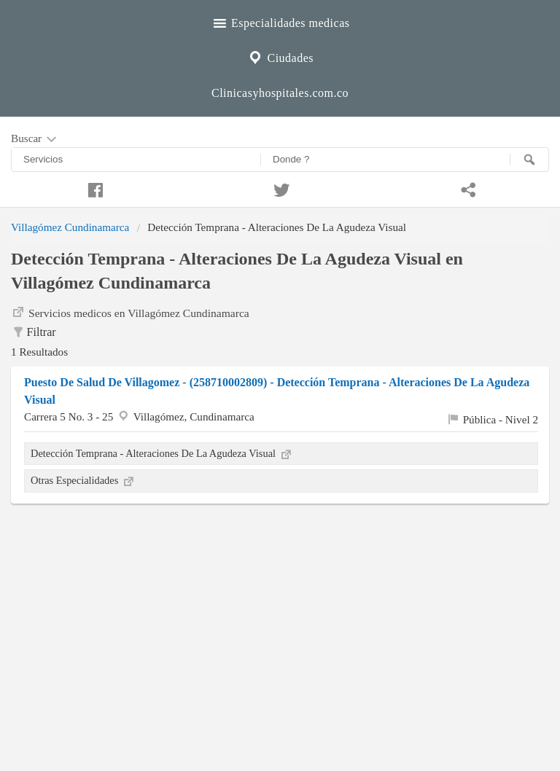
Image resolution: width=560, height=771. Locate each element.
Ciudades (280, 56)
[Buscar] (529, 159)
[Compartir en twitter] (280, 188)
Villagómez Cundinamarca (70, 227)
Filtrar (33, 333)
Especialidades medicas (280, 21)
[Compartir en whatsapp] (466, 188)
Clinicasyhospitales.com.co (280, 93)
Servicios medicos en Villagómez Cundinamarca (130, 312)
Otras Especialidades (83, 480)
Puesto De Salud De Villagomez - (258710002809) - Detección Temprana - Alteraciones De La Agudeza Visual (276, 391)
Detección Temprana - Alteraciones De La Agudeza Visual (162, 453)
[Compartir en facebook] (93, 188)
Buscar (35, 139)
